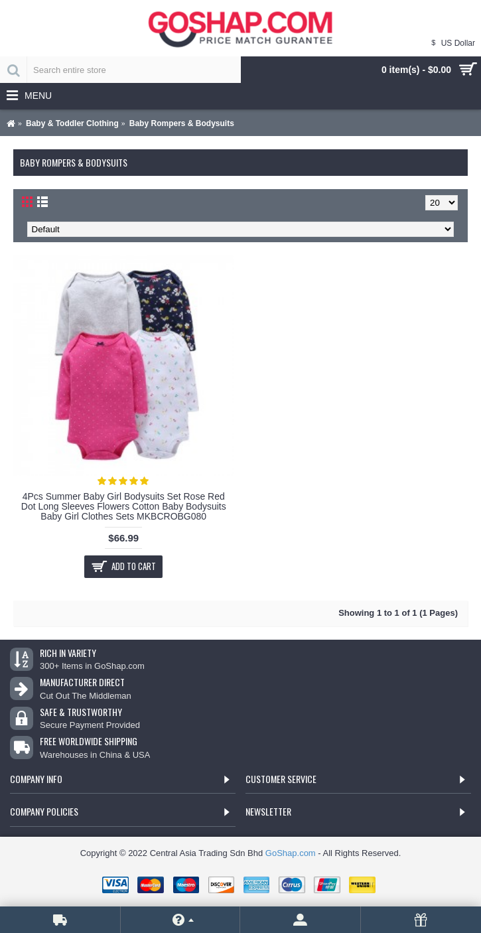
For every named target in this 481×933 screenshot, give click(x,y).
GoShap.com (290, 853)
